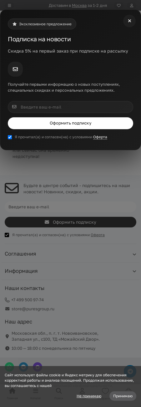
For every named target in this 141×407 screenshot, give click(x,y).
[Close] (129, 21)
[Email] (70, 107)
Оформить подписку (70, 122)
